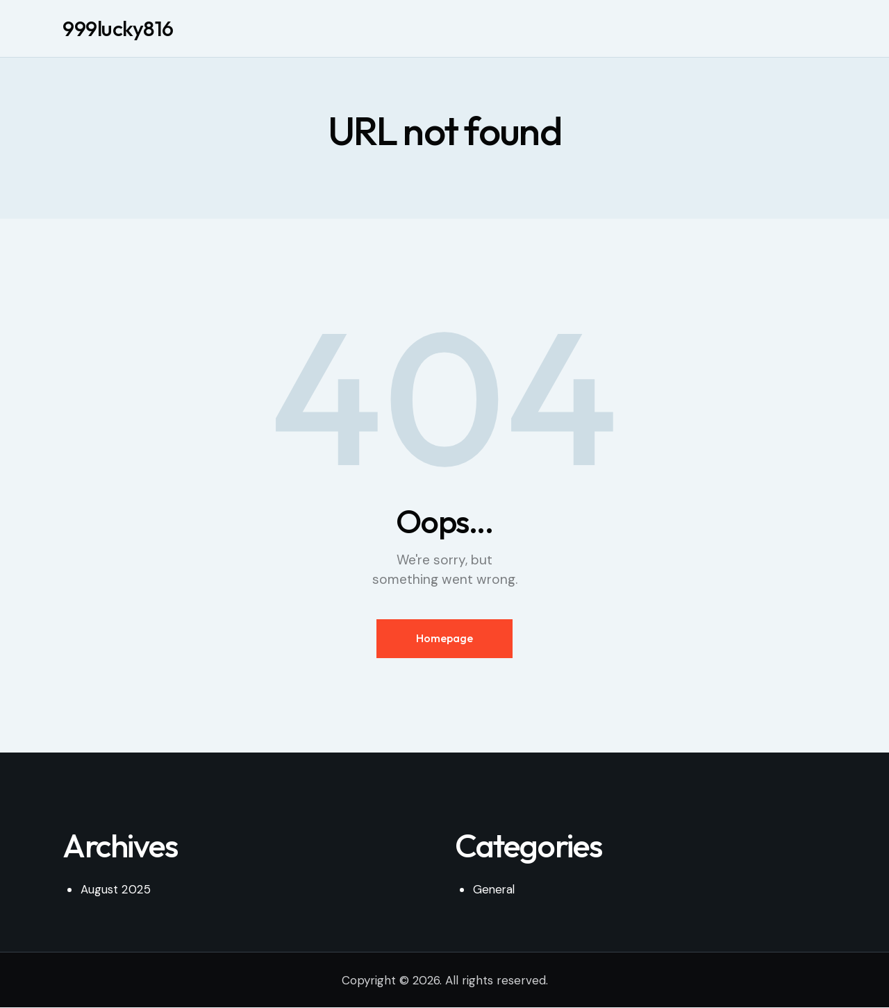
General (495, 889)
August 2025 (115, 889)
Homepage (444, 638)
